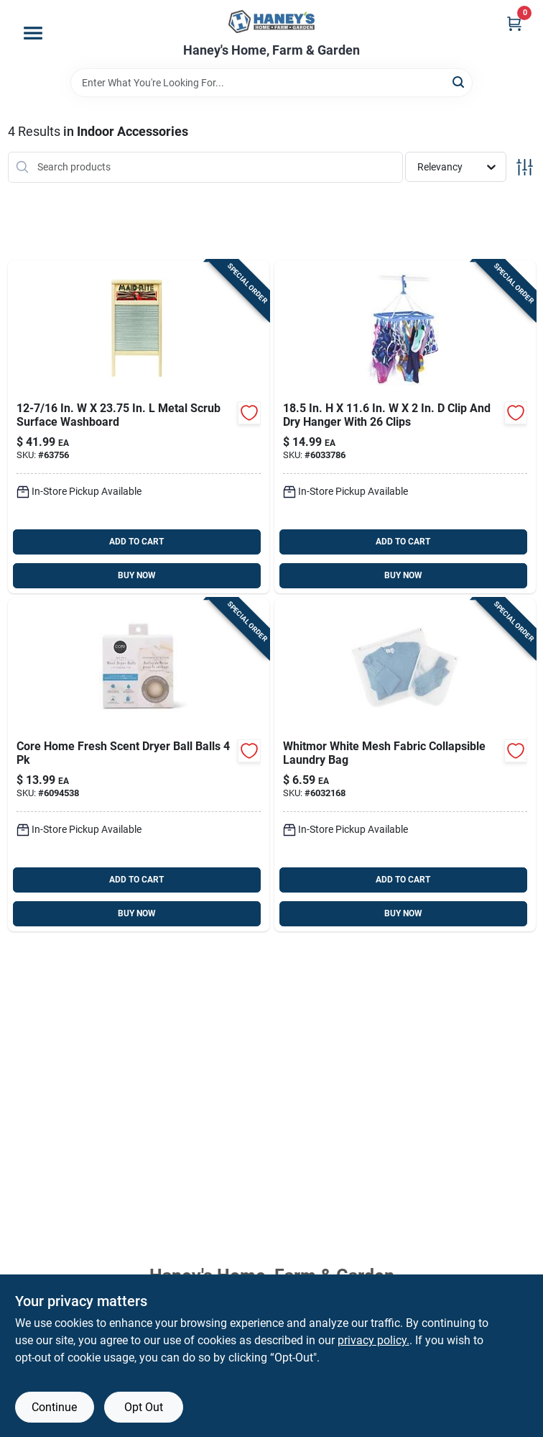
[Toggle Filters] (524, 167)
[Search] (459, 81)
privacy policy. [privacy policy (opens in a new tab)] (373, 1340)
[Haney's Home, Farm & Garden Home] (271, 21)
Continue (54, 1407)
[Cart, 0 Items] (514, 23)
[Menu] (33, 33)
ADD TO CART (136, 542)
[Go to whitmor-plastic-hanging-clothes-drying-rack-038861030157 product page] (405, 426)
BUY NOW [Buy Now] (137, 575)
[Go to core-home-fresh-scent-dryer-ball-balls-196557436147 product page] (138, 764)
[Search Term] (271, 82)
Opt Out (143, 1407)
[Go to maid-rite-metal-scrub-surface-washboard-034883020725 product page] (138, 426)
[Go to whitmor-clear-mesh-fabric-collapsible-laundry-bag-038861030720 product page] (405, 764)
